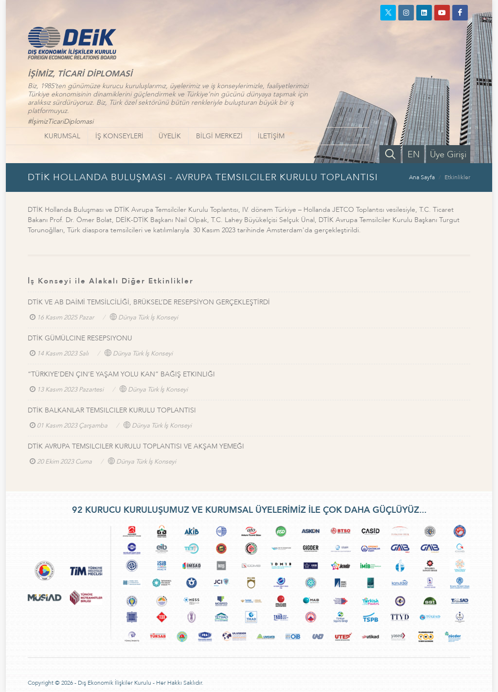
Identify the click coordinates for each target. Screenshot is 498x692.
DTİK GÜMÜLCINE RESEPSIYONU (80, 338)
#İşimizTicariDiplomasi (60, 121)
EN (414, 155)
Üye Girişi (448, 155)
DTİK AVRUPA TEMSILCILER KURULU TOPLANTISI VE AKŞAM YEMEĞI (136, 446)
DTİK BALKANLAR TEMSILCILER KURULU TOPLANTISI (112, 410)
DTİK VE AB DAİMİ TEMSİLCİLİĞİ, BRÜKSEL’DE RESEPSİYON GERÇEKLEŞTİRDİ (149, 302)
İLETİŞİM (271, 136)
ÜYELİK (170, 136)
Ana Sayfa (422, 177)
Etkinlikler (457, 177)
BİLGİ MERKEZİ (219, 136)
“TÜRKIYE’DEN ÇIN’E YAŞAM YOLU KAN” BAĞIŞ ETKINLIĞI (121, 374)
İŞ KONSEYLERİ (119, 136)
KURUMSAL (62, 136)
